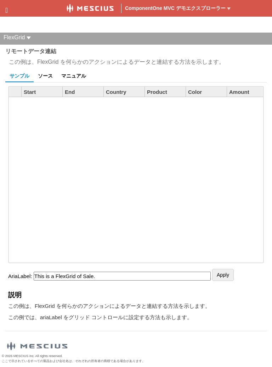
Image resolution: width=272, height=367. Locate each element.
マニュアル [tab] (73, 76)
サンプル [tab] (19, 76)
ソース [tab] (45, 76)
